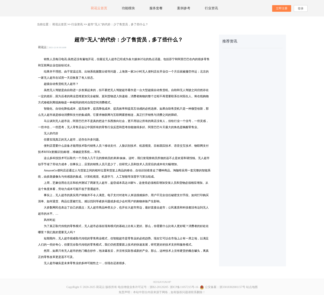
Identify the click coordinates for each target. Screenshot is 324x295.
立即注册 (281, 8)
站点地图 (252, 287)
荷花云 (42, 47)
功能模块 (128, 8)
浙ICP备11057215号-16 (183, 287)
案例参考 (183, 8)
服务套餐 (156, 8)
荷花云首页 (99, 8)
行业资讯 (211, 8)
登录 (301, 8)
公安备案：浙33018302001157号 (222, 287)
